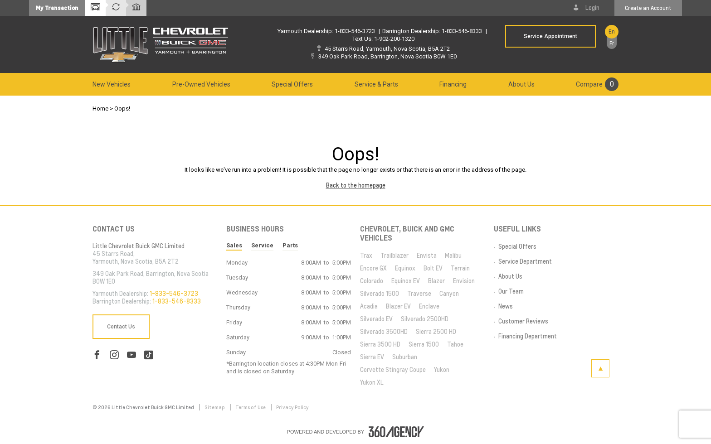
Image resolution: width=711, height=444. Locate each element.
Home (100, 108)
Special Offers (292, 84)
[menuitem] (112, 84)
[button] (57, 8)
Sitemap (215, 407)
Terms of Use (251, 407)
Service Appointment (550, 36)
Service (262, 245)
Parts (290, 245)
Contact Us (121, 326)
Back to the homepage (355, 185)
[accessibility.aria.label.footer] (396, 431)
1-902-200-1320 (394, 38)
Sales (234, 245)
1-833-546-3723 (355, 31)
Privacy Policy (292, 407)
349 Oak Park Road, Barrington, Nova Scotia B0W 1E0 (387, 56)
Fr (611, 43)
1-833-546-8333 (462, 31)
